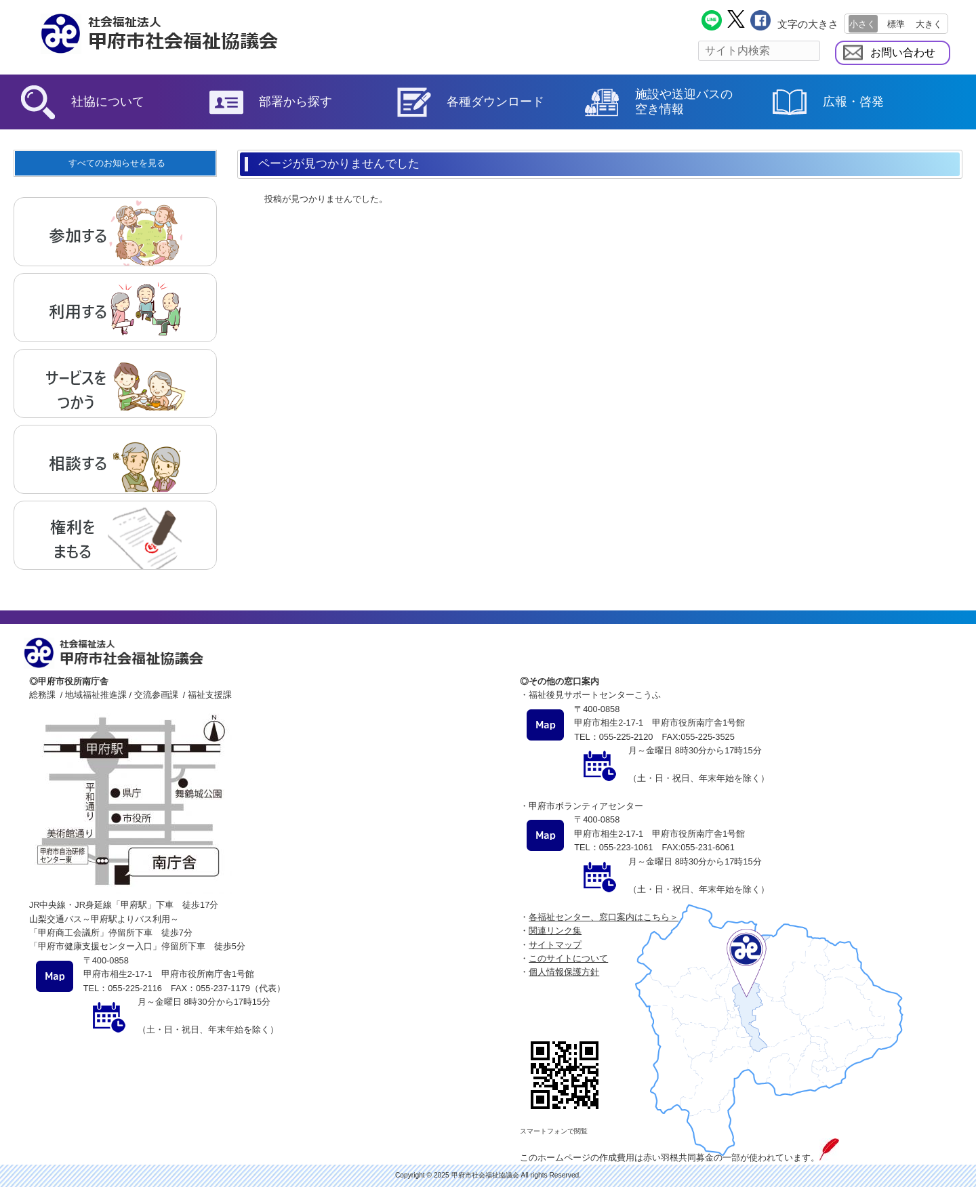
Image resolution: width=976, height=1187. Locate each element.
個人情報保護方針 (564, 972)
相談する (115, 459)
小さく (862, 24)
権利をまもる (115, 535)
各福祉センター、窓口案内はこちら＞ (603, 917)
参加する (115, 232)
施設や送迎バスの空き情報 (684, 101)
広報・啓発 (853, 101)
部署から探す (295, 101)
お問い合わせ (902, 52)
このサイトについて (568, 958)
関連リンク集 (555, 930)
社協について (107, 101)
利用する (115, 307)
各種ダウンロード (495, 101)
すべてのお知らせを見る (116, 163)
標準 (896, 24)
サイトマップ (555, 945)
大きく (929, 24)
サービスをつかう (115, 383)
